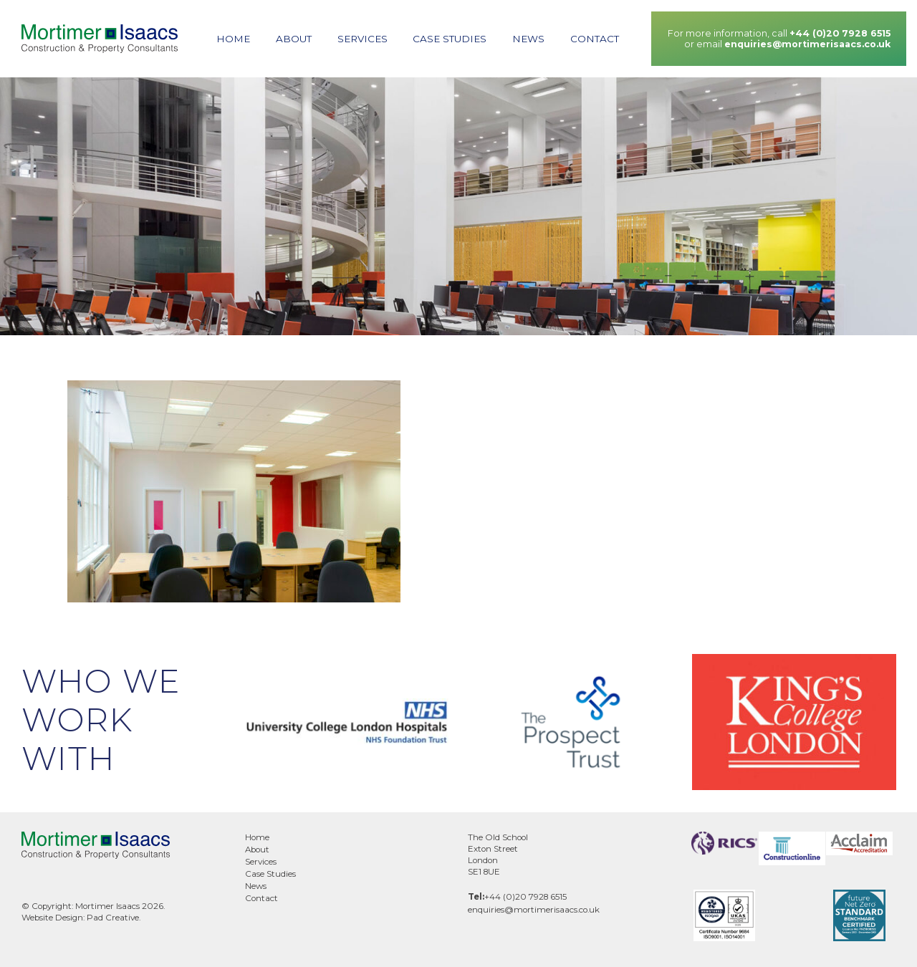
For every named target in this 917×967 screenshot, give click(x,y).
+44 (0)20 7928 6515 (839, 33)
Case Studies (449, 38)
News (528, 38)
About (294, 38)
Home (233, 38)
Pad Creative (113, 918)
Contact (594, 38)
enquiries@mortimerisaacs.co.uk (807, 44)
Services (362, 38)
